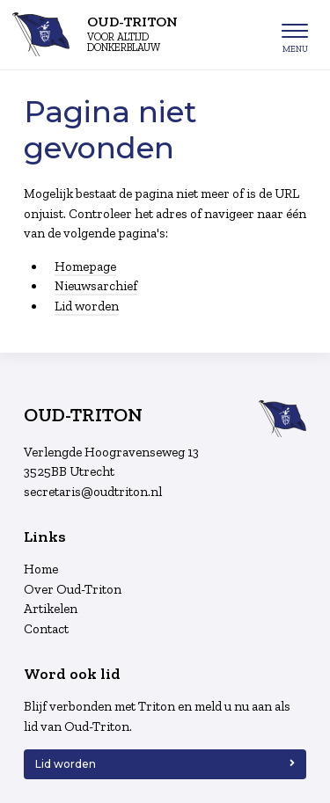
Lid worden (87, 306)
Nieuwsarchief (96, 286)
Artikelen (50, 609)
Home (41, 569)
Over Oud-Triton (72, 589)
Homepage (85, 266)
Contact (46, 629)
